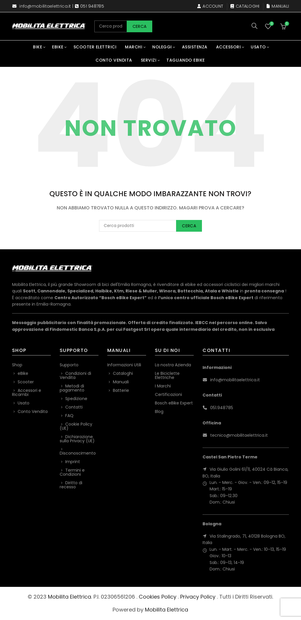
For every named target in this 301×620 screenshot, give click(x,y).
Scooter (26, 382)
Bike (37, 47)
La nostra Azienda (173, 365)
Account (210, 6)
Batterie (121, 390)
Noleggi (162, 47)
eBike (57, 47)
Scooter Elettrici (95, 47)
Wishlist (271, 24)
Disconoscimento (78, 453)
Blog (159, 411)
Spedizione (76, 399)
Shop (17, 365)
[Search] (254, 25)
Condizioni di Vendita (75, 375)
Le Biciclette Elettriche (167, 375)
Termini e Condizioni (72, 472)
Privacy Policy (197, 596)
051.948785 (221, 408)
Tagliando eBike (185, 60)
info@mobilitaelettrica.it (45, 6)
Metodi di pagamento (72, 388)
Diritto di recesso (71, 485)
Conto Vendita (114, 60)
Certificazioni (168, 394)
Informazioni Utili (124, 365)
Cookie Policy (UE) (76, 426)
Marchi (133, 47)
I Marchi (163, 386)
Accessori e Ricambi (26, 392)
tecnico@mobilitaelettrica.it (239, 435)
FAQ (69, 416)
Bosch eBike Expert (174, 403)
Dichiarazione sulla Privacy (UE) (77, 439)
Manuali (277, 6)
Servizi (149, 60)
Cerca (140, 26)
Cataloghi (245, 6)
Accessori (228, 47)
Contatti (74, 407)
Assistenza (195, 47)
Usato (258, 47)
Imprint (72, 462)
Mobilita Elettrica (69, 596)
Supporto (69, 365)
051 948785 (92, 6)
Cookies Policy (157, 596)
